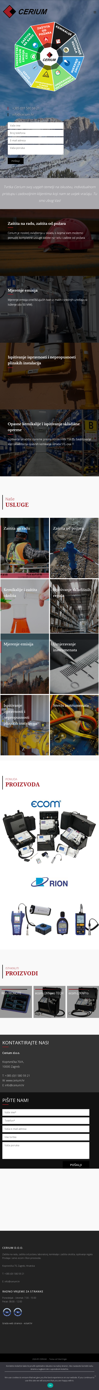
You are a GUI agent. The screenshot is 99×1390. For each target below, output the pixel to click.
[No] (95, 1376)
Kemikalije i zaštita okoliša (20, 598)
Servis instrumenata (71, 720)
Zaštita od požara (68, 528)
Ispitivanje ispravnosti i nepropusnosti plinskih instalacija (20, 729)
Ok (50, 1385)
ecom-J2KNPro (79, 1012)
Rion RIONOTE (11, 1012)
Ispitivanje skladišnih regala (72, 598)
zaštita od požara (51, 224)
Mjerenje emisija (23, 290)
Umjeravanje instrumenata (65, 657)
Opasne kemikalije (24, 424)
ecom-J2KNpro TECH (49, 1012)
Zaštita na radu (21, 224)
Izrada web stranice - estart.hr (17, 1342)
